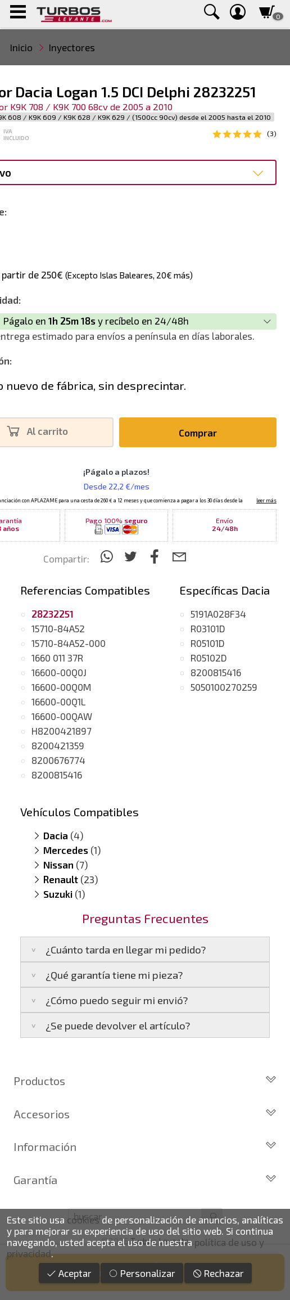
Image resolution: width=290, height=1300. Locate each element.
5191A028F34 (218, 613)
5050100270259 (224, 686)
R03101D (208, 628)
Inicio (21, 47)
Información (145, 1146)
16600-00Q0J (59, 672)
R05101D (208, 643)
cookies (83, 1219)
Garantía (145, 1179)
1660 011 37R (57, 657)
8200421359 (57, 745)
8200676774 (58, 760)
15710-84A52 (58, 628)
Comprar (198, 432)
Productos (145, 1080)
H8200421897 (61, 730)
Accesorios (145, 1114)
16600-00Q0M (61, 686)
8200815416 (56, 774)
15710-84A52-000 (68, 643)
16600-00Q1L (58, 701)
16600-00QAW (61, 716)
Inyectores (72, 47)
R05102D (209, 657)
